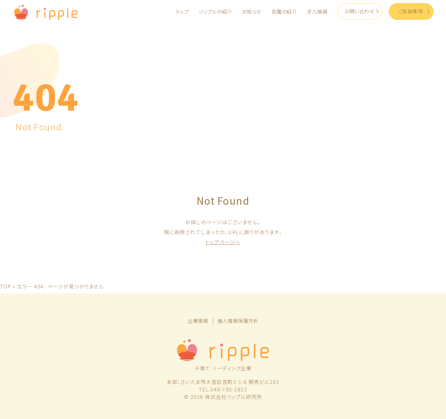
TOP (5, 286)
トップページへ (223, 242)
